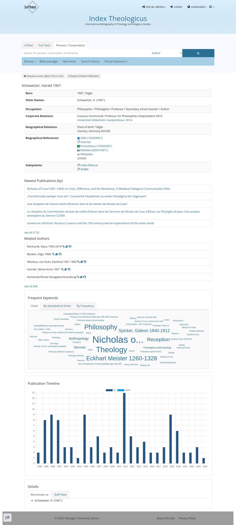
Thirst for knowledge (61, 319)
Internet (84, 142)
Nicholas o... (118, 339)
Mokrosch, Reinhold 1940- (147, 317)
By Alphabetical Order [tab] (57, 306)
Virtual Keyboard (116, 61)
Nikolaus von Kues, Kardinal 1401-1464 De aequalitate (62, 332)
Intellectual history (183, 348)
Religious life (145, 365)
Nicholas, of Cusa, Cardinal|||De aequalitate (50, 346)
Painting (171, 353)
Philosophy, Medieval (76, 356)
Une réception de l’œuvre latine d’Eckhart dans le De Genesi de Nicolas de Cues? (77, 204)
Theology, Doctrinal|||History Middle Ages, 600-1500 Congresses (94, 317)
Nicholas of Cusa (166, 357)
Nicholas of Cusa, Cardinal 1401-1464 (149, 321)
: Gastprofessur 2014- (105, 120)
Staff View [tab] (60, 494)
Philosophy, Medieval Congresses (61, 352)
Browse (30, 61)
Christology (56, 338)
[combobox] (86, 53)
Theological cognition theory (150, 352)
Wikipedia (85, 154)
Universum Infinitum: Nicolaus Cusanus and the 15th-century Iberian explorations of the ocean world (90, 223)
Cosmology (54, 343)
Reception (158, 339)
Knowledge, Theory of (161, 325)
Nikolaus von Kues (189, 327)
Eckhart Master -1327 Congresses (139, 324)
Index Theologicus (118, 18)
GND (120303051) (90, 138)
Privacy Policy (187, 518)
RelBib (83, 169)
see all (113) (31, 232)
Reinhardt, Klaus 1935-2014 (181, 339)
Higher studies (43, 340)
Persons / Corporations (70, 45)
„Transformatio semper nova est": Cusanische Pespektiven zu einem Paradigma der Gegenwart (86, 196)
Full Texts (45, 45)
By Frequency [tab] (85, 306)
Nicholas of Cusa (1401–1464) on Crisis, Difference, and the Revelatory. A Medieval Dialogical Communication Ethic (98, 189)
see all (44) (31, 286)
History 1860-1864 (131, 365)
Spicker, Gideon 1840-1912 (144, 330)
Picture (88, 333)
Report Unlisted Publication (83, 76)
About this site (166, 518)
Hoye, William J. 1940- (42, 329)
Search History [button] (90, 61)
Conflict (166, 320)
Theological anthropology (157, 347)
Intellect (77, 324)
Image (90, 350)
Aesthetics (69, 329)
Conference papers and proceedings (90, 320)
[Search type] (166, 53)
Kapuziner (81, 360)
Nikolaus (133, 318)
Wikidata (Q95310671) (92, 150)
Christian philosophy (196, 331)
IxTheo (28, 45)
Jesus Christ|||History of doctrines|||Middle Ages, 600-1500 (99, 364)
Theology (111, 349)
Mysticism (175, 333)
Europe (131, 351)
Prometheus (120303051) (94, 146)
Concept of (76, 342)
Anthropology (79, 338)
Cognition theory (193, 334)
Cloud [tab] (34, 306)
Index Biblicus (87, 165)
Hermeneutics (178, 321)
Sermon (80, 347)
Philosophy (100, 327)
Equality (182, 345)
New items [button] (69, 61)
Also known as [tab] (39, 494)
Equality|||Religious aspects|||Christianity (49, 326)
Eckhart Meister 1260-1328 (121, 358)
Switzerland (183, 324)
